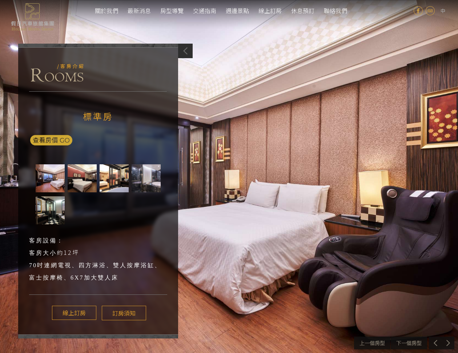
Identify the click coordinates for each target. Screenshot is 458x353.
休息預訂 (302, 10)
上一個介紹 (372, 343)
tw (443, 11)
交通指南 (204, 10)
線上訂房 (270, 10)
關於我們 (106, 10)
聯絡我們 (335, 10)
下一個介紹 (409, 343)
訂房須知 (122, 313)
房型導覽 (172, 10)
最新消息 (139, 10)
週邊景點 (237, 10)
